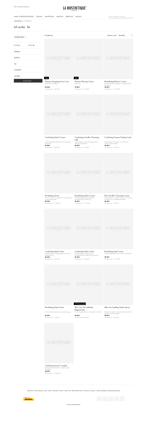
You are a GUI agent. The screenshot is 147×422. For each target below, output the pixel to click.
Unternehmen (55, 390)
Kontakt (66, 390)
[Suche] (131, 16)
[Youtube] (110, 398)
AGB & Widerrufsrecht (77, 390)
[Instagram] (116, 398)
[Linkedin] (99, 398)
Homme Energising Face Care (57, 81)
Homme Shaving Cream (84, 81)
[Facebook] (104, 398)
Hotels (49, 390)
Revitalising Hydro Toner (54, 307)
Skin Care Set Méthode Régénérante (84, 308)
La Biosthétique (18, 21)
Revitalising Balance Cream (115, 81)
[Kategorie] (28, 51)
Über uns (69, 16)
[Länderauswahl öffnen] (121, 8)
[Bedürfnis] (28, 57)
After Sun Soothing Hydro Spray (117, 307)
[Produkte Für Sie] (29, 45)
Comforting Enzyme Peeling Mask (117, 137)
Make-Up (59, 16)
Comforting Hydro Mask (84, 251)
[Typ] (28, 64)
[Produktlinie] (28, 70)
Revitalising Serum (52, 195)
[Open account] (126, 8)
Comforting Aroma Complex (56, 365)
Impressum (92, 390)
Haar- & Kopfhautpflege (24, 16)
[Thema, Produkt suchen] (121, 16)
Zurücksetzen (28, 81)
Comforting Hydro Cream (55, 137)
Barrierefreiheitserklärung (113, 390)
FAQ (70, 390)
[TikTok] (122, 398)
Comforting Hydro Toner (54, 251)
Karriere (61, 390)
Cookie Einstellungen (101, 390)
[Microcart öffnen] (131, 8)
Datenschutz (87, 390)
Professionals (30, 390)
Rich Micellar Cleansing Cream (116, 195)
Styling (39, 16)
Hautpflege (49, 16)
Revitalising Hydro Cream (85, 195)
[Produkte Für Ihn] (14, 45)
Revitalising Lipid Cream (114, 251)
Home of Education (38, 390)
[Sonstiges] (28, 76)
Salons (78, 16)
